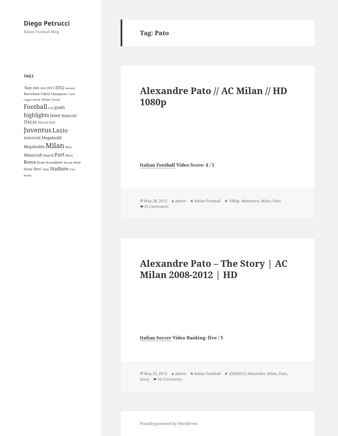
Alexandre (250, 200)
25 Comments (156, 206)
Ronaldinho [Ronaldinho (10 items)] (54, 162)
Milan (266, 200)
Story (144, 379)
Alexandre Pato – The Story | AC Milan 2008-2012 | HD (214, 269)
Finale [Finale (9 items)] (56, 100)
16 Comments (169, 379)
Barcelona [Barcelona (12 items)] (32, 94)
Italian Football (157, 165)
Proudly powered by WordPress (168, 423)
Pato (277, 200)
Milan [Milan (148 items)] (55, 145)
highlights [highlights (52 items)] (36, 115)
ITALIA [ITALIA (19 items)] (30, 122)
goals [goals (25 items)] (59, 107)
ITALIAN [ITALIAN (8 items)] (43, 122)
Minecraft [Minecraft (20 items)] (33, 155)
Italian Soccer (155, 338)
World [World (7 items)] (27, 175)
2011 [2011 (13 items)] (50, 88)
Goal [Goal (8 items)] (51, 108)
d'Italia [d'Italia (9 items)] (46, 100)
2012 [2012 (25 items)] (60, 87)
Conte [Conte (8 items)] (71, 94)
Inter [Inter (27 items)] (55, 115)
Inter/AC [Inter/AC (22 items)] (69, 115)
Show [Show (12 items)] (28, 169)
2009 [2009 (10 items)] (36, 88)
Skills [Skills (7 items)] (46, 169)
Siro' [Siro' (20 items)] (37, 169)
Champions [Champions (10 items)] (59, 94)
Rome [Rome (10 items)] (41, 162)
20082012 (237, 373)
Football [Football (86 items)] (35, 106)
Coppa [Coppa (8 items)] (27, 99)
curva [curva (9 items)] (36, 100)
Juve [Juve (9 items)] (52, 122)
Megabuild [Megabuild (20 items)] (51, 137)
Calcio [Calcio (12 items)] (45, 94)
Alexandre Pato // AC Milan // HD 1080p (213, 96)
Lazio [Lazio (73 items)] (60, 130)
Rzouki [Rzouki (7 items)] (68, 162)
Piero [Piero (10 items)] (69, 155)
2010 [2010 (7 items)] (43, 88)
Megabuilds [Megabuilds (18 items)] (34, 146)
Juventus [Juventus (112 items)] (37, 130)
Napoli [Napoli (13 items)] (48, 155)
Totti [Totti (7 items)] (72, 169)
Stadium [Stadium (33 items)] (59, 168)
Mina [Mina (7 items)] (68, 147)
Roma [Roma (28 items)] (30, 162)
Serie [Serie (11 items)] (77, 162)
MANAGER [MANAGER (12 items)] (32, 138)
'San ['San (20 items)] (28, 87)
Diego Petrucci (47, 23)
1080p (234, 200)
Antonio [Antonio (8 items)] (70, 88)
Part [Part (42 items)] (59, 154)
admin (180, 200)
